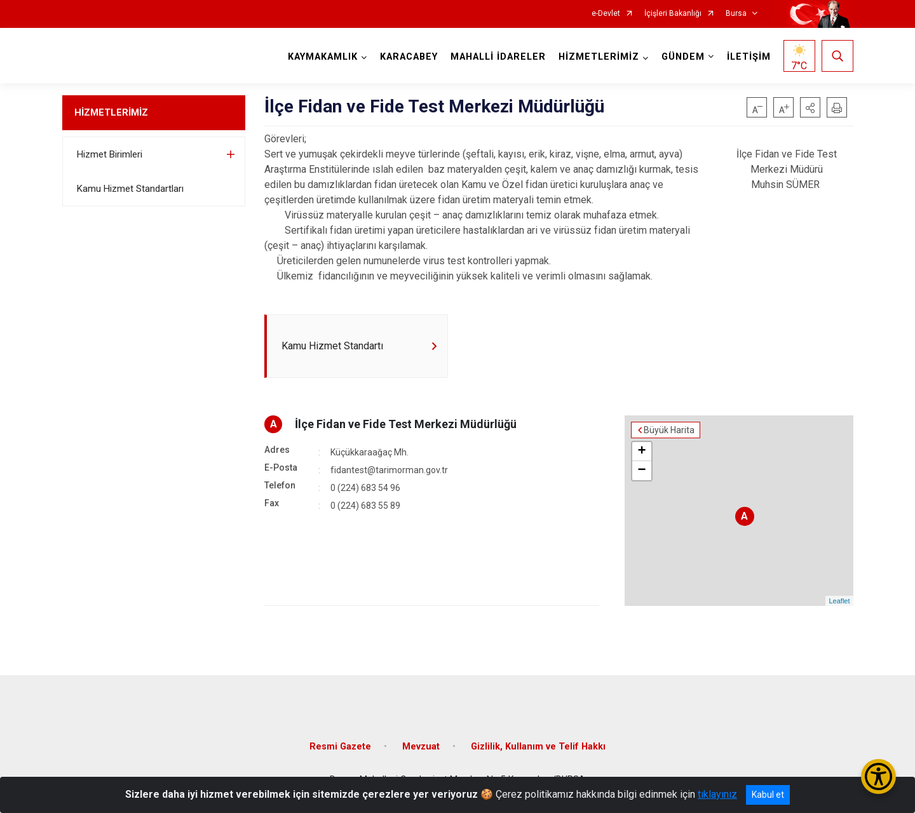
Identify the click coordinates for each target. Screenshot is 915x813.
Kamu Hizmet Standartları (130, 188)
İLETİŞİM (749, 56)
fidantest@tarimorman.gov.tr (389, 470)
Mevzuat (421, 746)
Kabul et (768, 794)
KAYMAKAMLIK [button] (323, 56)
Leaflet (839, 601)
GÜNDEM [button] (683, 56)
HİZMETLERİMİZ (111, 112)
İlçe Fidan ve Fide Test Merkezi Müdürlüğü (406, 424)
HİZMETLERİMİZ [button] (599, 56)
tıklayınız (717, 794)
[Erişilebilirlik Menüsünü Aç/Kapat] (878, 776)
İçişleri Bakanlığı (673, 14)
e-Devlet (606, 14)
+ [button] (641, 451)
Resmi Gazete (340, 746)
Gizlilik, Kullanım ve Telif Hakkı (538, 746)
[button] (810, 107)
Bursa (736, 14)
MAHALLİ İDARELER (498, 56)
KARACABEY (409, 56)
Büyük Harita (669, 430)
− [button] (641, 470)
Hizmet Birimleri (109, 154)
